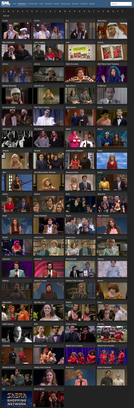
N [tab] (65, 11)
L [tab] (55, 11)
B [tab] (8, 11)
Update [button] (92, 3)
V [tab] (103, 11)
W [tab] (108, 11)
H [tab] (36, 11)
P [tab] (74, 11)
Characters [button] (22, 3)
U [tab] (98, 11)
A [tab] (3, 11)
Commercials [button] (33, 3)
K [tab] (50, 11)
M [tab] (60, 11)
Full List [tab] (6, 16)
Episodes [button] (48, 3)
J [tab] (45, 11)
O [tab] (69, 11)
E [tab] (22, 11)
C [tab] (13, 11)
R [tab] (84, 11)
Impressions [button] (65, 3)
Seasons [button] (75, 3)
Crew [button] (41, 3)
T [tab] (93, 11)
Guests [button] (56, 3)
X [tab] (113, 11)
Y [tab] (117, 11)
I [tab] (41, 11)
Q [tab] (79, 11)
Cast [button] (15, 3)
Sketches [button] (84, 3)
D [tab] (18, 11)
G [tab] (32, 11)
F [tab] (27, 11)
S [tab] (89, 11)
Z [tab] (122, 11)
